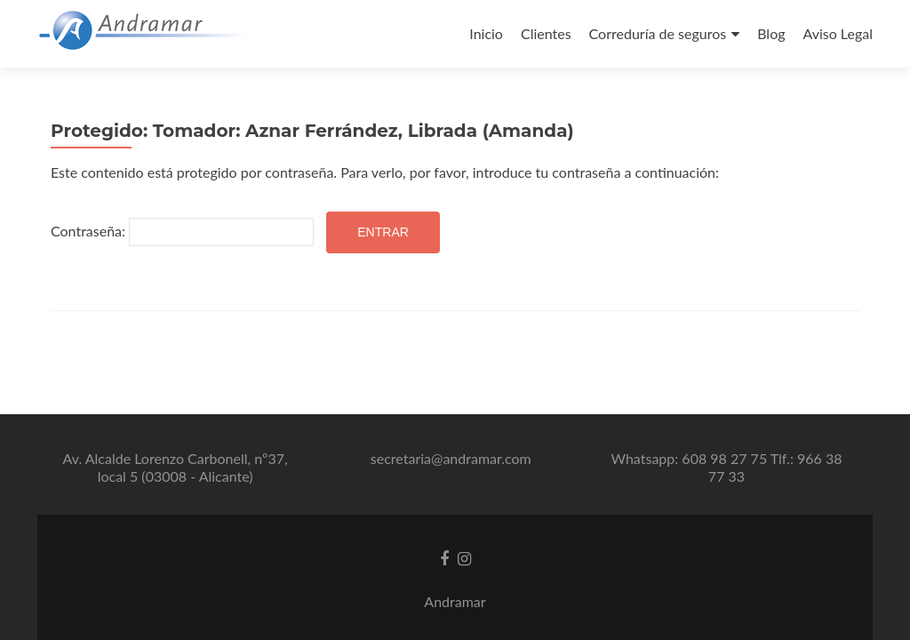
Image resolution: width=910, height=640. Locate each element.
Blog (771, 33)
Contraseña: (182, 232)
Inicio (486, 33)
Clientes (546, 33)
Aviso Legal (837, 33)
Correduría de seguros (658, 33)
